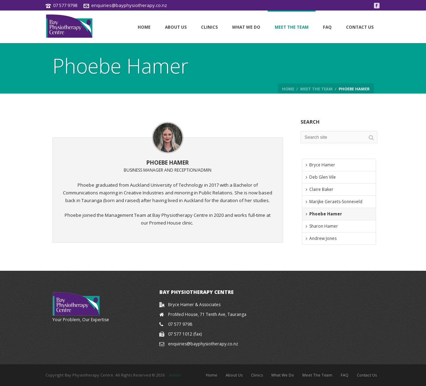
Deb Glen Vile (321, 177)
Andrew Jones (321, 238)
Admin (175, 375)
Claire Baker (319, 189)
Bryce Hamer (320, 165)
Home (144, 27)
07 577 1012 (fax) (185, 334)
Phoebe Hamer (324, 214)
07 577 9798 (65, 5)
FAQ (327, 27)
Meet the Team (316, 88)
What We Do (246, 27)
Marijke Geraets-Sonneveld (334, 202)
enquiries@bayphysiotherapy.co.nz (129, 5)
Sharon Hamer (322, 226)
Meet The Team (292, 27)
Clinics (209, 27)
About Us (176, 27)
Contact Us (360, 27)
